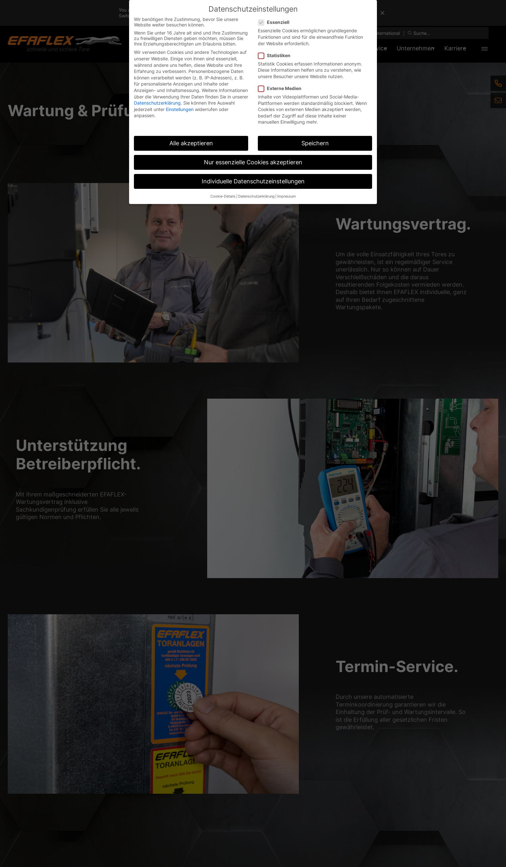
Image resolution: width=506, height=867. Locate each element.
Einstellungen (180, 109)
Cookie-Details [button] (223, 196)
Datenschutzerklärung (157, 103)
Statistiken (276, 55)
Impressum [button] (286, 196)
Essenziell (276, 22)
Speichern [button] (315, 143)
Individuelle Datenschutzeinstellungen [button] (253, 181)
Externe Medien (282, 88)
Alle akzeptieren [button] (191, 143)
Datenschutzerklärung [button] (256, 196)
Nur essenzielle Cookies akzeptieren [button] (253, 162)
